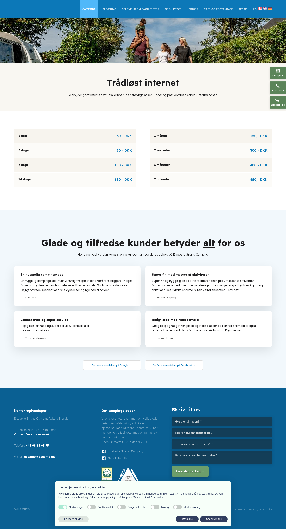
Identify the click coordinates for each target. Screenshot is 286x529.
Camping (88, 9)
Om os (243, 9)
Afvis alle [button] (187, 519)
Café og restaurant (218, 9)
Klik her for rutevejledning (33, 434)
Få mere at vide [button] (73, 519)
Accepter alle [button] (214, 519)
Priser (193, 9)
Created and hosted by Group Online (253, 509)
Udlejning (108, 9)
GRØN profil (174, 9)
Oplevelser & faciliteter (140, 9)
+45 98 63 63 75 (37, 445)
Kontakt (259, 9)
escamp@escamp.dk (39, 456)
